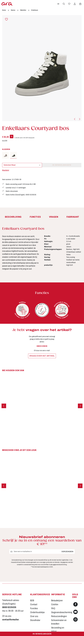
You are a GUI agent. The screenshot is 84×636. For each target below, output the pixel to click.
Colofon (54, 604)
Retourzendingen (59, 616)
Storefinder (35, 620)
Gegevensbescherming (61, 612)
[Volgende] (79, 119)
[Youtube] (75, 612)
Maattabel (5, 170)
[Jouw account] (75, 4)
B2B (32, 600)
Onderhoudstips (37, 612)
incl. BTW (4, 140)
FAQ (53, 608)
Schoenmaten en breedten (59, 622)
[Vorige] (75, 119)
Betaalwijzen (57, 600)
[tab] (13, 217)
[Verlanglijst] (69, 4)
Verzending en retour (57, 629)
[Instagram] (75, 619)
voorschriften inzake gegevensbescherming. (53, 564)
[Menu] (58, 4)
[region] (42, 68)
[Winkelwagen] (80, 4)
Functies (34, 608)
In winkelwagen (42, 634)
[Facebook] (75, 604)
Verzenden (67, 551)
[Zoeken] (64, 4)
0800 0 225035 (42, 346)
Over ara (34, 616)
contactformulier (10, 619)
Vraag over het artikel (42, 356)
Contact (33, 604)
